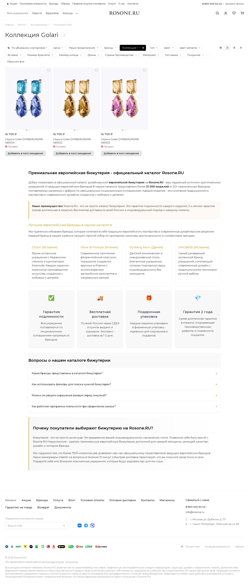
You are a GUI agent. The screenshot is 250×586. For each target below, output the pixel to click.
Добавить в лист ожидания (25, 153)
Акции (26, 500)
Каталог (10, 500)
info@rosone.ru (195, 512)
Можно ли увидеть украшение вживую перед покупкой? (70, 395)
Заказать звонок (234, 3)
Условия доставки (122, 500)
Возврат (43, 507)
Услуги (58, 500)
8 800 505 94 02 (212, 3)
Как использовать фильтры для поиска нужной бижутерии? (72, 384)
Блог (71, 500)
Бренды (42, 500)
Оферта (239, 546)
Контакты (147, 500)
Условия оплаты (92, 500)
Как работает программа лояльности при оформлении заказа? (75, 406)
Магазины (167, 500)
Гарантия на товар (18, 507)
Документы (62, 507)
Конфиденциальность (217, 546)
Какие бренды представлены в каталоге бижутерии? (68, 373)
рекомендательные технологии (60, 562)
